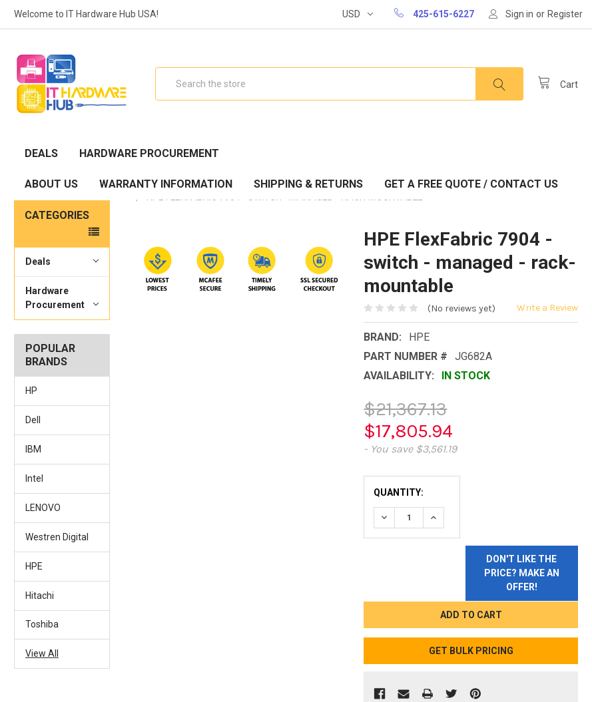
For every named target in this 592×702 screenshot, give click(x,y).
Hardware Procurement (149, 153)
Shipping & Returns (308, 184)
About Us (51, 184)
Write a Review (547, 307)
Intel (34, 478)
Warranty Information (165, 184)
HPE (34, 566)
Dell (33, 420)
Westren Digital (57, 537)
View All (42, 653)
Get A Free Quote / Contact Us (471, 184)
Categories (57, 215)
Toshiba (42, 624)
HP (31, 390)
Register (565, 14)
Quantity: (399, 492)
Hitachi (39, 595)
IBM (33, 449)
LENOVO (43, 507)
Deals (41, 153)
